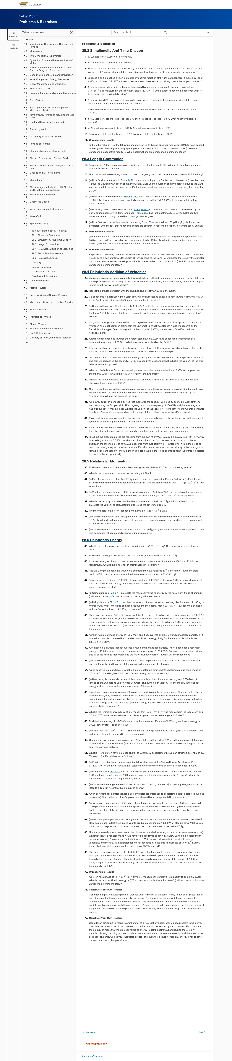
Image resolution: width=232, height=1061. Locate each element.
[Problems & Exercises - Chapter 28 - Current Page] (52, 276)
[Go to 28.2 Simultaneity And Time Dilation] (144, 50)
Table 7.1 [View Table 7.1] (115, 592)
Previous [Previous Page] (88, 1032)
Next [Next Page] (202, 1032)
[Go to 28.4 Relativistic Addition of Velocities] (144, 271)
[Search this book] (137, 32)
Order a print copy (96, 1043)
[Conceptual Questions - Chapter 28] (52, 271)
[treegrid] (47, 190)
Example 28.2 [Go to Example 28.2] (141, 209)
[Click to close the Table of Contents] (13, 34)
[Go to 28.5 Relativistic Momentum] (144, 461)
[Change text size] (209, 32)
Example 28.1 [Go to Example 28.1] (128, 180)
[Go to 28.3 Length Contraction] (144, 158)
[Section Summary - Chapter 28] (52, 267)
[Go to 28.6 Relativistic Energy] (144, 539)
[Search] (165, 32)
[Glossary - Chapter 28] (52, 262)
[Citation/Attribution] (144, 1056)
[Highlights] (13, 46)
